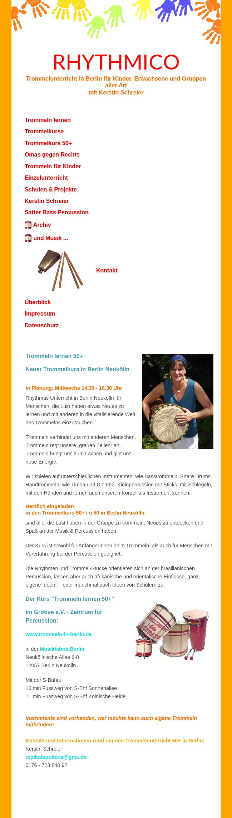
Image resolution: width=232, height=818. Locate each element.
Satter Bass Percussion (57, 212)
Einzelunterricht (46, 178)
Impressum (40, 314)
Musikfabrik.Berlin (62, 649)
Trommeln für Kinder (53, 166)
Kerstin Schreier (47, 201)
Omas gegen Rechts (52, 155)
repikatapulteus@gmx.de (56, 757)
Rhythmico (116, 61)
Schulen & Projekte (51, 189)
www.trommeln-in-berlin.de (58, 634)
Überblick (38, 302)
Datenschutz (42, 325)
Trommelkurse (44, 131)
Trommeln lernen (48, 120)
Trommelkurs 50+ (48, 143)
